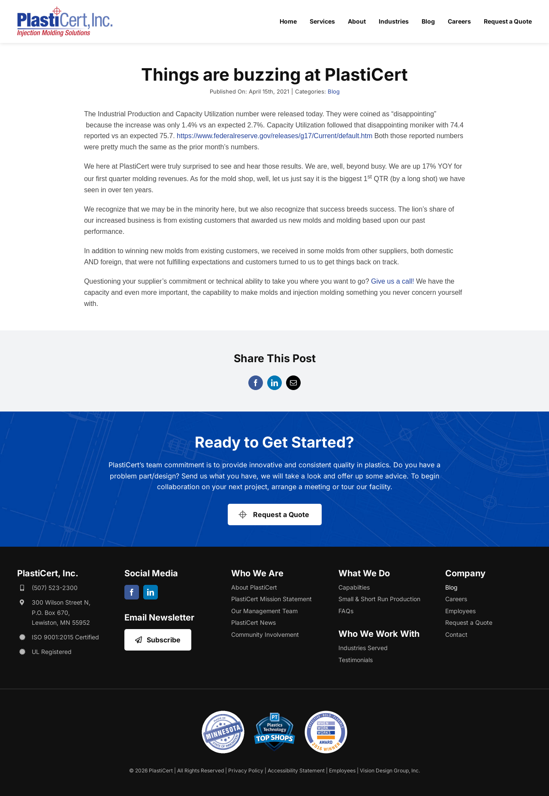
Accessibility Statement (296, 770)
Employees (342, 770)
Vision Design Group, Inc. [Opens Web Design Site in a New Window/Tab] (390, 770)
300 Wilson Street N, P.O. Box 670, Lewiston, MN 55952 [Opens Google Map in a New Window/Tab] (61, 613)
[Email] (293, 382)
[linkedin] (150, 592)
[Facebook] (255, 382)
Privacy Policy (245, 770)
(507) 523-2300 (55, 587)
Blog (334, 91)
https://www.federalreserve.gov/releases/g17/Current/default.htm (274, 135)
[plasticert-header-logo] (64, 10)
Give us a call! (392, 281)
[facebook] (131, 592)
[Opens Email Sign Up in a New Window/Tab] (157, 640)
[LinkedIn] (274, 382)
